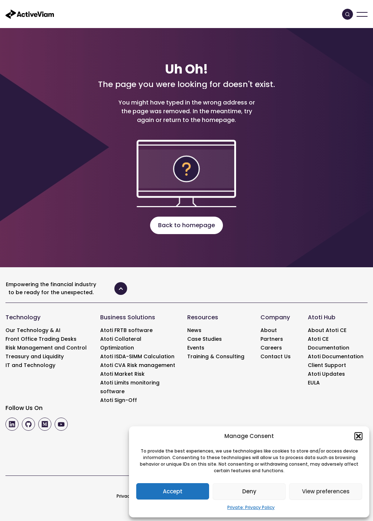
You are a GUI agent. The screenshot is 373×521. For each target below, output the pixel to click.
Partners (271, 339)
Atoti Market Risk (122, 374)
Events (195, 347)
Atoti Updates (326, 374)
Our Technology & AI (32, 330)
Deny (249, 491)
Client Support (327, 365)
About (268, 330)
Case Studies (204, 339)
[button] (358, 436)
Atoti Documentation (336, 356)
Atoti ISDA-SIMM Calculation (137, 356)
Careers (271, 347)
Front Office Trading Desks (40, 339)
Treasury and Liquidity (34, 356)
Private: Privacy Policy (251, 507)
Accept (172, 491)
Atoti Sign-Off (118, 400)
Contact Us (275, 356)
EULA (314, 382)
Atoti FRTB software (126, 330)
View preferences (326, 491)
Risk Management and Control (46, 347)
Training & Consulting (215, 356)
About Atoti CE (327, 330)
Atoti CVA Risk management (137, 365)
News (194, 330)
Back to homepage (186, 225)
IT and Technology (30, 365)
